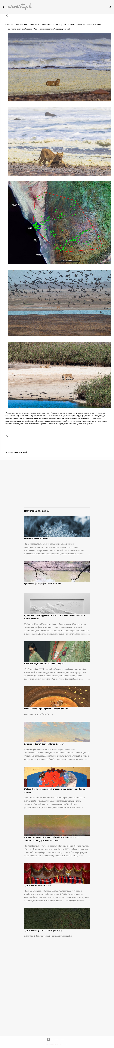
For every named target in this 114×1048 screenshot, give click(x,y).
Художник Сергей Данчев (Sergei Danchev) (44, 744)
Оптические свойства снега (37, 538)
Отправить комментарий (16, 452)
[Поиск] (110, 7)
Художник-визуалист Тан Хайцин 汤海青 (43, 930)
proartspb (20, 6)
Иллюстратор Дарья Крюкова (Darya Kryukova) (46, 709)
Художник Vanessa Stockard (37, 885)
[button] (7, 16)
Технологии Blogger (57, 1039)
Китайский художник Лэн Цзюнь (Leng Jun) (44, 664)
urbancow (66, 1044)
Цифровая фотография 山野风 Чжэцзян (42, 583)
